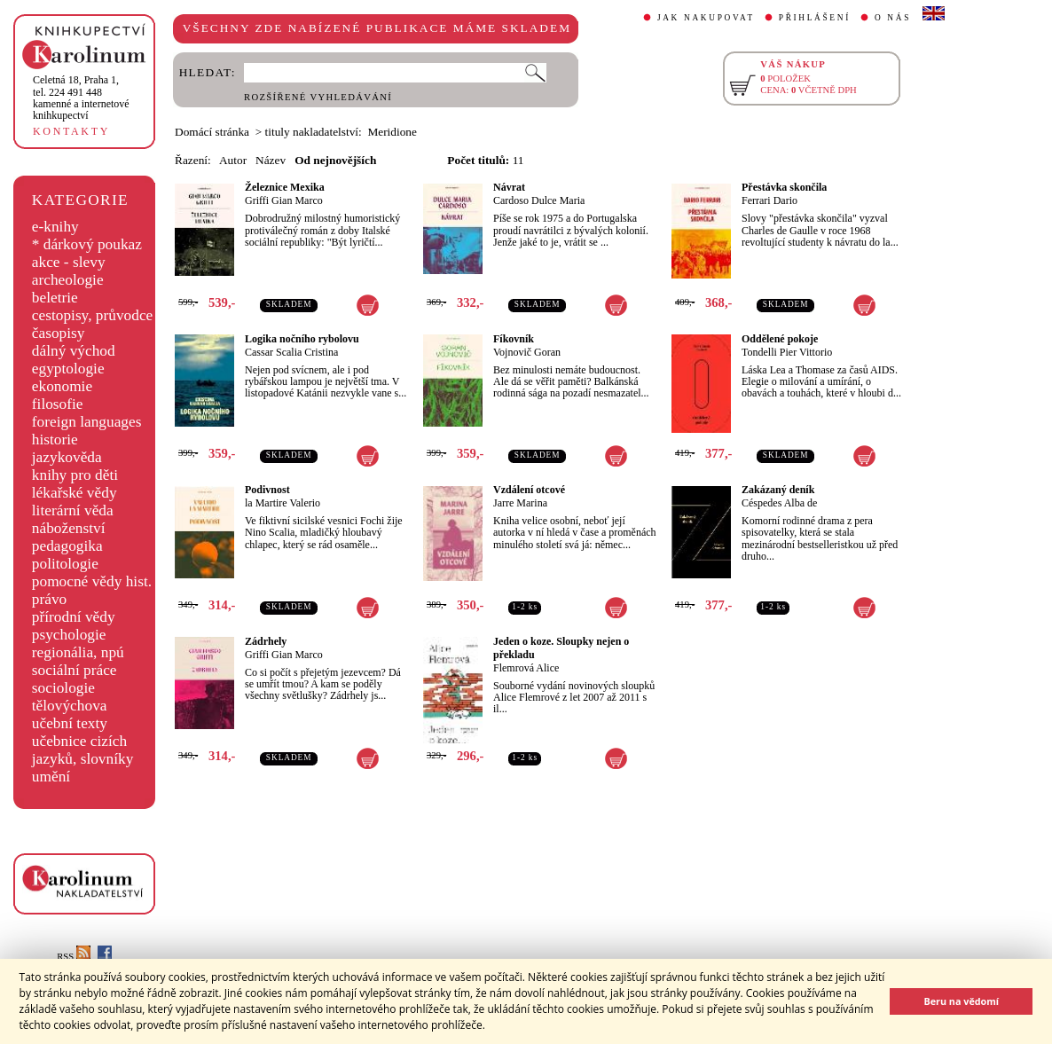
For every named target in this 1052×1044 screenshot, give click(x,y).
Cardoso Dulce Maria (539, 200)
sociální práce (74, 670)
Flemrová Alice (526, 668)
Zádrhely (266, 641)
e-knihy (55, 226)
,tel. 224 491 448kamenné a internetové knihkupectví (81, 98)
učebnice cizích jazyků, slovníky (83, 750)
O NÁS (893, 17)
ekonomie (62, 386)
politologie (65, 563)
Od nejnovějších (335, 160)
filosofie (57, 404)
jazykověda (67, 457)
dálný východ (73, 350)
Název (270, 160)
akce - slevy (69, 262)
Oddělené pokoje (780, 339)
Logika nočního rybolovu (302, 339)
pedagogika (67, 546)
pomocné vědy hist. (92, 581)
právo (49, 599)
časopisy (58, 333)
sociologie (63, 687)
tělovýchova (69, 705)
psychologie (69, 634)
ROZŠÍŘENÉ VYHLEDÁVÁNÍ (318, 97)
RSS (73, 957)
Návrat (509, 187)
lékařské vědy (74, 492)
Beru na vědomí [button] (961, 1001)
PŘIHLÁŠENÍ (815, 17)
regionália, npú (78, 652)
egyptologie (68, 368)
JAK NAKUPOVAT (706, 17)
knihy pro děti (75, 475)
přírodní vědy (73, 616)
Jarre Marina (520, 503)
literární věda (73, 510)
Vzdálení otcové (529, 489)
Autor (233, 160)
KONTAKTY (71, 131)
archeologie (68, 279)
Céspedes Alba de (779, 503)
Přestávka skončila (784, 187)
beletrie (55, 297)
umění (51, 776)
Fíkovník (513, 339)
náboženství (69, 528)
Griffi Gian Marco (284, 200)
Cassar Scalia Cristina (291, 352)
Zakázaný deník (778, 489)
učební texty (69, 723)
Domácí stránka (212, 131)
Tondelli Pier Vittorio (787, 352)
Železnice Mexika (285, 187)
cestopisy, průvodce (92, 315)
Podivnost (267, 489)
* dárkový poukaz (87, 244)
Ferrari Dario (769, 200)
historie (55, 439)
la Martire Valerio (282, 503)
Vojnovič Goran (527, 352)
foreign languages (87, 421)
